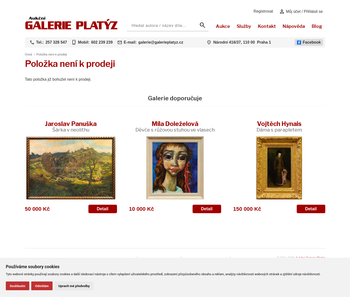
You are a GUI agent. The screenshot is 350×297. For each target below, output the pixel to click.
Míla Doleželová (175, 126)
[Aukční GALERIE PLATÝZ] (71, 28)
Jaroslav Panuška (71, 126)
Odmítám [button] (42, 286)
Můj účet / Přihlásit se (301, 11)
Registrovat (263, 11)
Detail (103, 208)
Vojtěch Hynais (279, 126)
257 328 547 (56, 42)
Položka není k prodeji (51, 54)
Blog (316, 26)
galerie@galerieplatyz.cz (160, 42)
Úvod (28, 54)
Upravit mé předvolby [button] (74, 286)
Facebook (309, 42)
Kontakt (267, 26)
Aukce (223, 26)
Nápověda (293, 26)
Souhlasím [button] (17, 286)
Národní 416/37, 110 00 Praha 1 (242, 42)
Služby (244, 26)
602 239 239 (102, 42)
